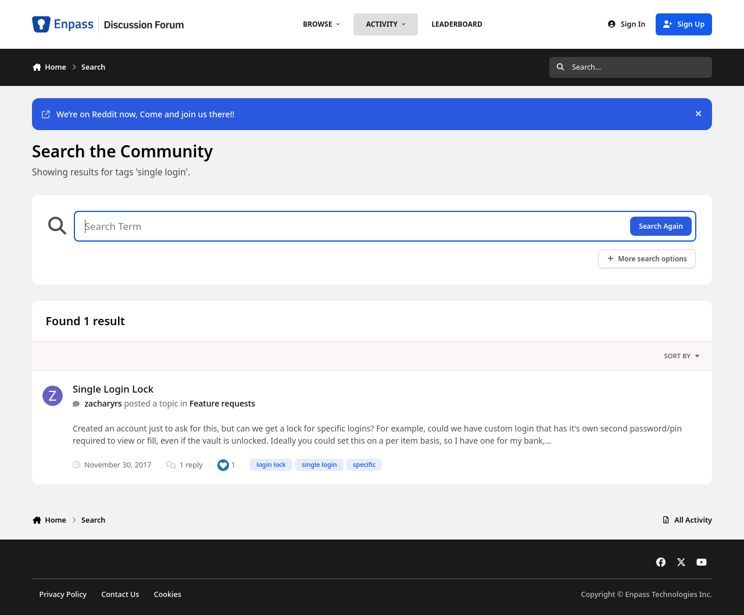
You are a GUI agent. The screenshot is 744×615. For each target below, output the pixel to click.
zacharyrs (102, 403)
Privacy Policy (63, 594)
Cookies (167, 594)
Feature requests (222, 403)
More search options (646, 258)
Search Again (660, 226)
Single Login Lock (113, 388)
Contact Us (120, 594)
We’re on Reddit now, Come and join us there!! (138, 114)
